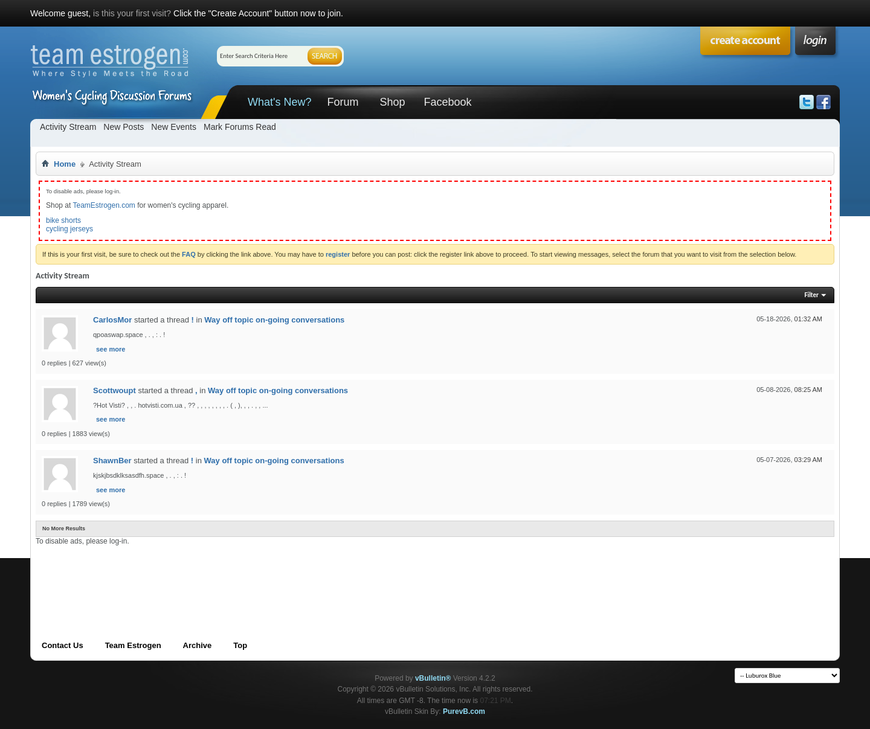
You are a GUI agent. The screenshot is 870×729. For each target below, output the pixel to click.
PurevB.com (464, 711)
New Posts (123, 127)
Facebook (447, 102)
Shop (392, 102)
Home (65, 164)
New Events (173, 127)
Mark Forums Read (240, 127)
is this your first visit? (132, 13)
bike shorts (63, 220)
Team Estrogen (133, 645)
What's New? (279, 102)
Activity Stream (68, 127)
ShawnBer (112, 460)
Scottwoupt (114, 390)
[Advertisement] (255, 572)
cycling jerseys (69, 229)
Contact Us (62, 645)
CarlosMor (112, 319)
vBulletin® (433, 678)
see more (110, 349)
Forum (342, 102)
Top (240, 645)
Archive (197, 645)
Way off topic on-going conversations (274, 319)
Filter (811, 295)
